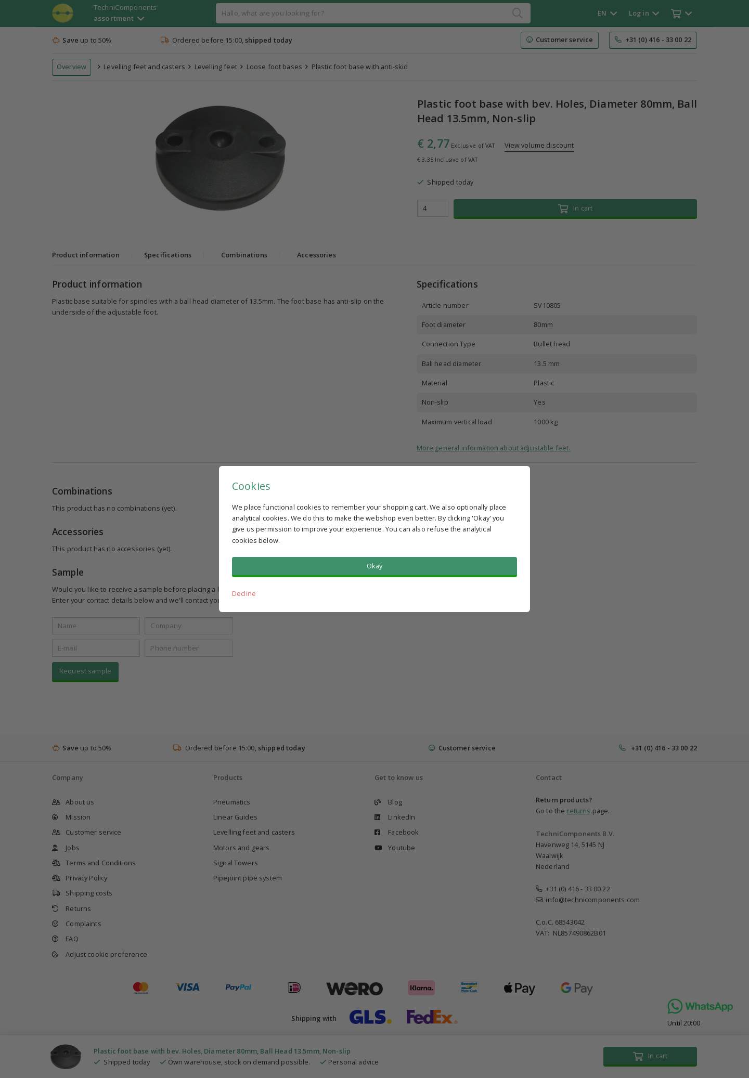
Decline (244, 593)
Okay (375, 565)
